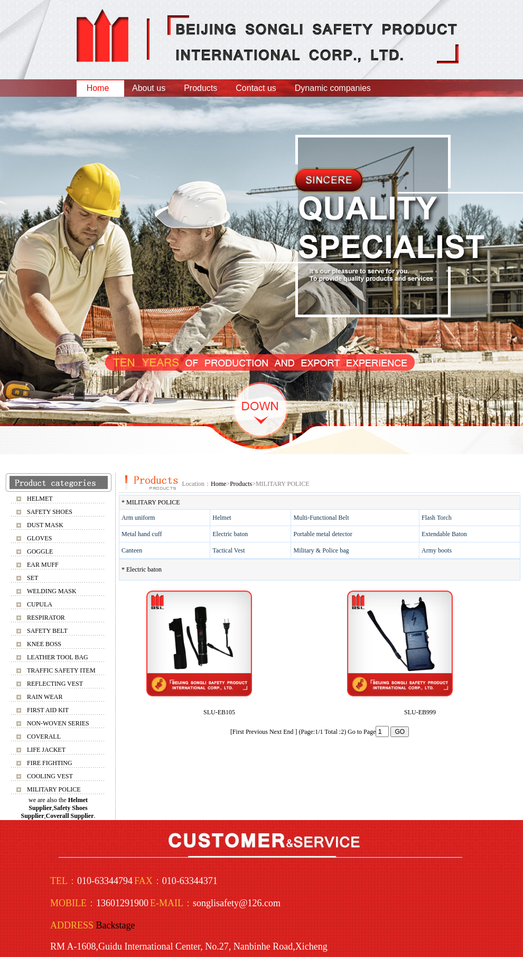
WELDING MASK (52, 591)
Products (200, 88)
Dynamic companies (333, 88)
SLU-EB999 (420, 712)
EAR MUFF (43, 564)
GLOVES (39, 538)
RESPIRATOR (46, 617)
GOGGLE (40, 551)
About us (148, 88)
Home (98, 88)
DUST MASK (45, 525)
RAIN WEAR (44, 697)
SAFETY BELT (47, 630)
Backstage (115, 925)
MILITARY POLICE (54, 789)
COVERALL (44, 736)
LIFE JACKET (46, 749)
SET (32, 578)
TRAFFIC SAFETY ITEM (61, 670)
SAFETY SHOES (49, 512)
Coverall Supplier (70, 816)
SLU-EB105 (219, 712)
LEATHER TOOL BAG (57, 657)
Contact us (256, 88)
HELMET (40, 498)
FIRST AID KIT (48, 710)
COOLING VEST (50, 776)
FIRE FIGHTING (49, 763)
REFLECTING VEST (55, 683)
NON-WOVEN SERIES (58, 723)
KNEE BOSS (44, 644)
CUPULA (39, 604)
